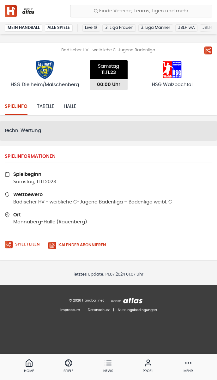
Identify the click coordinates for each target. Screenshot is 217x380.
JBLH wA (186, 28)
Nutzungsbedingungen (137, 310)
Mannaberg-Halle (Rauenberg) (50, 222)
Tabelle (45, 106)
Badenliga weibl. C (150, 202)
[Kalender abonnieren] (79, 245)
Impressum (70, 310)
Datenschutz (99, 310)
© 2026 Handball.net (86, 300)
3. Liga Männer (155, 28)
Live (91, 27)
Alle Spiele (58, 28)
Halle (70, 106)
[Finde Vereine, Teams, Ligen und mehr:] (141, 11)
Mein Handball (24, 28)
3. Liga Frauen (119, 28)
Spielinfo (16, 106)
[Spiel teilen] (208, 50)
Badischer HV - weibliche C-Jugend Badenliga (68, 202)
